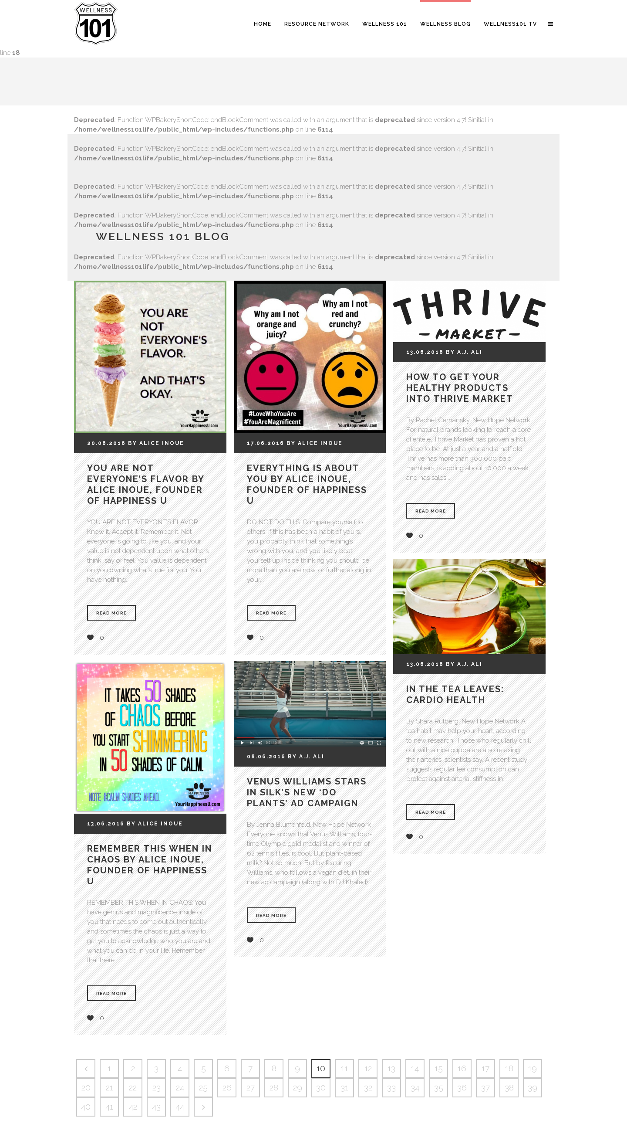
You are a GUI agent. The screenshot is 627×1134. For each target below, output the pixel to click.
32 (368, 1087)
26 (227, 1087)
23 (156, 1087)
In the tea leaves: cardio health (455, 694)
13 (391, 1068)
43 (156, 1106)
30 (321, 1087)
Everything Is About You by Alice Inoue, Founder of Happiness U (307, 484)
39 (532, 1087)
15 (439, 1068)
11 (344, 1068)
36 (462, 1087)
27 (250, 1087)
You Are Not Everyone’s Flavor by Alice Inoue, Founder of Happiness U (145, 484)
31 (344, 1087)
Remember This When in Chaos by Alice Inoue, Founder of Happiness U (149, 864)
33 (391, 1087)
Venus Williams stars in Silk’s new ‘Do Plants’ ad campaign (307, 792)
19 (532, 1068)
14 (415, 1068)
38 (509, 1087)
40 (86, 1106)
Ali (476, 352)
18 (509, 1068)
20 (86, 1087)
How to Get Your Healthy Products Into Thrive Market (459, 388)
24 (180, 1087)
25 (203, 1087)
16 (462, 1068)
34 (415, 1087)
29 (297, 1087)
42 (133, 1106)
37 (485, 1087)
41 (109, 1106)
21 (109, 1087)
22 (133, 1087)
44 (179, 1106)
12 (368, 1068)
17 (485, 1068)
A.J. (463, 352)
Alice (149, 443)
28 (274, 1087)
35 (438, 1087)
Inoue (173, 443)
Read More (111, 613)
